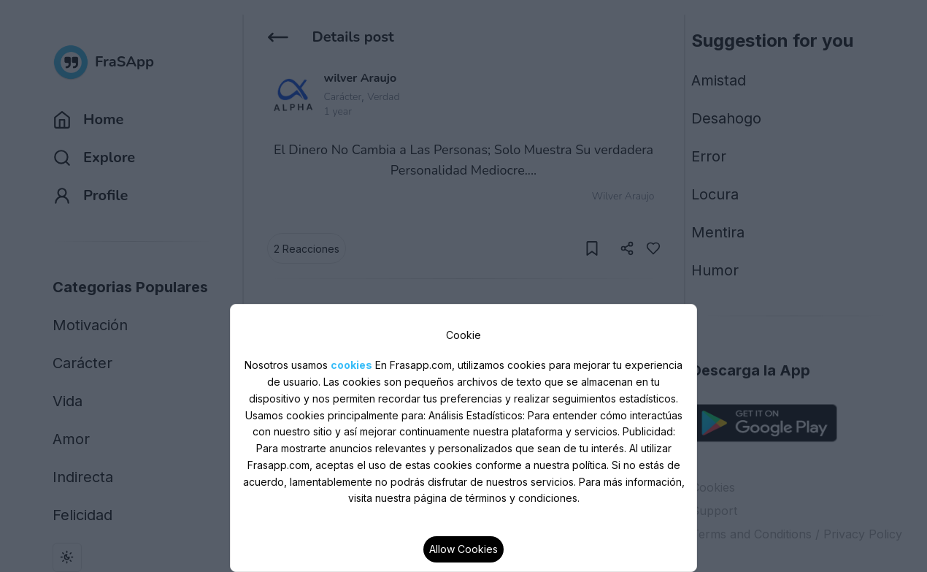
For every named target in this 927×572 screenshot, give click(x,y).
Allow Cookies (463, 549)
